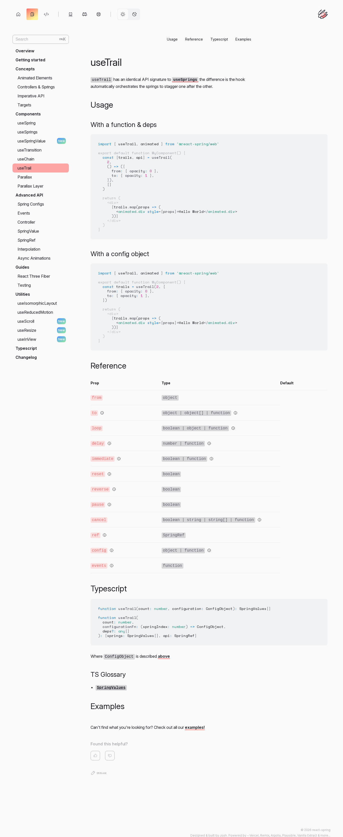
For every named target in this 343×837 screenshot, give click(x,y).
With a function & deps (124, 124)
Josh (223, 828)
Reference (194, 39)
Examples (243, 39)
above (164, 649)
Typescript (219, 39)
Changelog (26, 357)
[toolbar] (76, 14)
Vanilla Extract (307, 828)
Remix (264, 828)
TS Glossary (108, 668)
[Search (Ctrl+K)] (41, 39)
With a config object (120, 253)
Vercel (254, 828)
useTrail (106, 62)
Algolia (276, 828)
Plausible (289, 828)
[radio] (123, 14)
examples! (195, 720)
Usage (172, 39)
